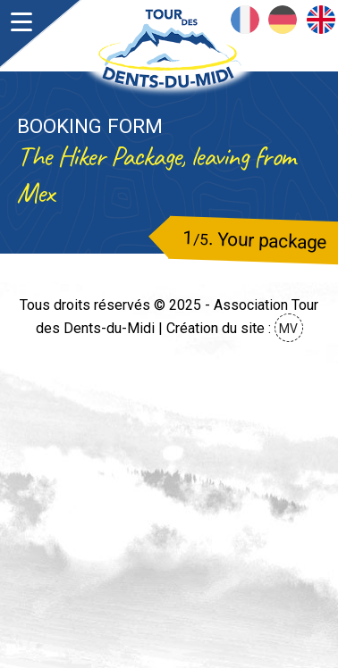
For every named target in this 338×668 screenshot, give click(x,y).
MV (288, 328)
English (321, 19)
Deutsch (282, 19)
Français (245, 19)
